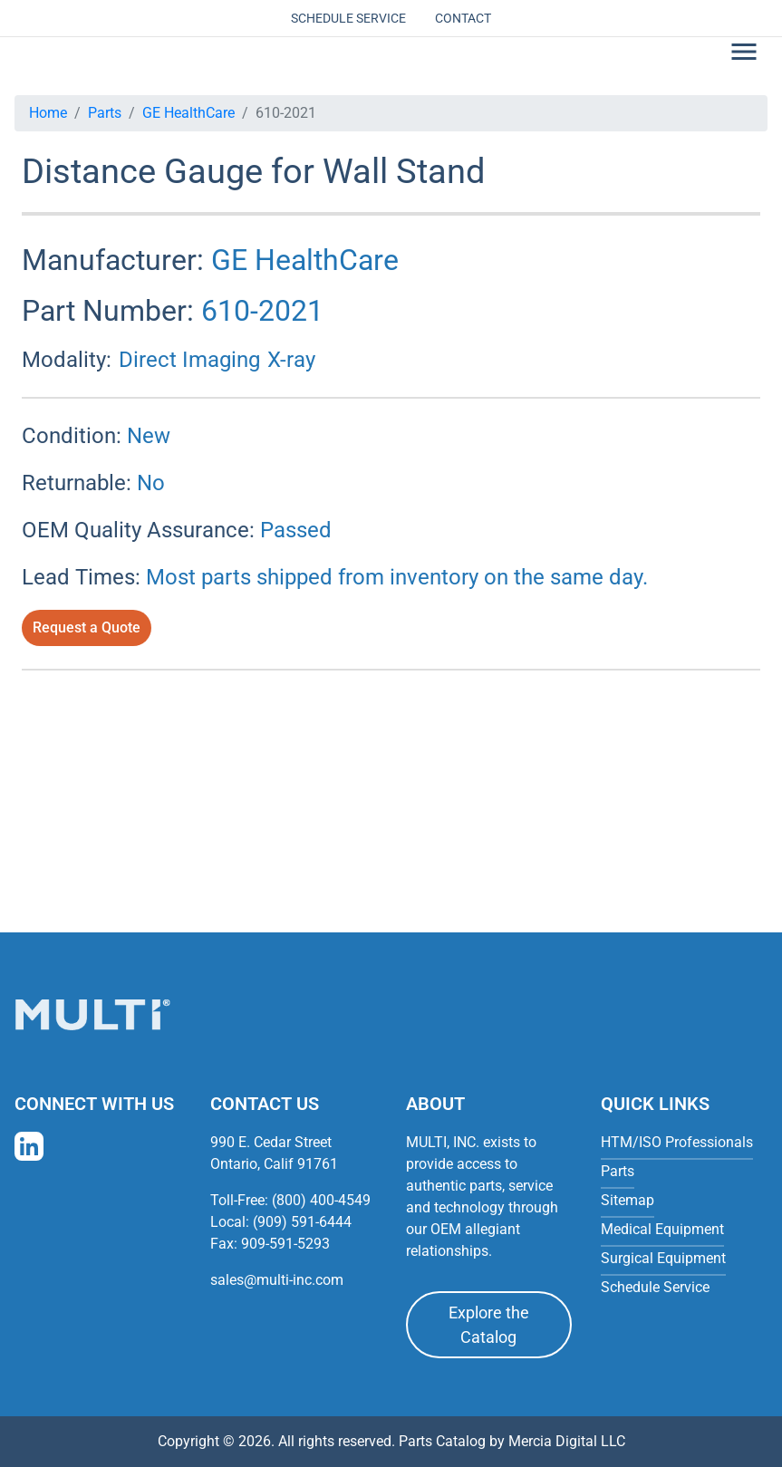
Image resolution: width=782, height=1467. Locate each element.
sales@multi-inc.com (276, 1279)
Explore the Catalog (489, 1324)
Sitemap (627, 1200)
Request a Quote (86, 627)
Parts (104, 112)
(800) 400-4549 (321, 1200)
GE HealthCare (188, 112)
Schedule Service (348, 18)
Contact (463, 18)
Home (48, 112)
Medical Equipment (662, 1229)
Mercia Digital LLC (566, 1441)
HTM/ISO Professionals (677, 1142)
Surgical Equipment (663, 1258)
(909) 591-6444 (302, 1222)
